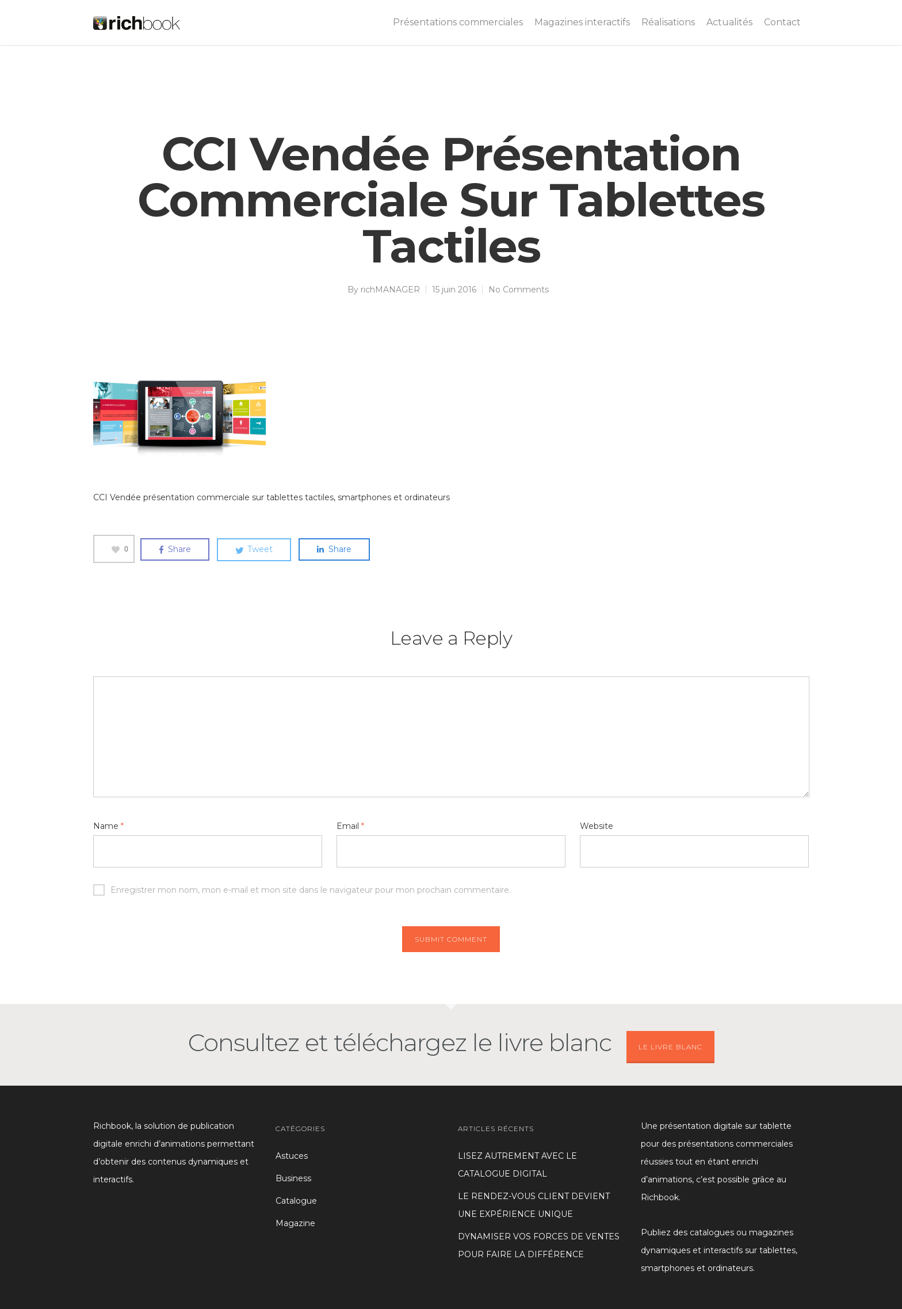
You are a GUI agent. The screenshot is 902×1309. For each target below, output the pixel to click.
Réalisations (668, 22)
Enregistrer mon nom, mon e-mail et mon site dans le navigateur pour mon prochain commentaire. (302, 890)
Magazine (295, 1223)
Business (293, 1178)
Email (350, 826)
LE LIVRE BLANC (670, 1046)
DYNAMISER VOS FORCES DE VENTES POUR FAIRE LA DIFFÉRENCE (539, 1245)
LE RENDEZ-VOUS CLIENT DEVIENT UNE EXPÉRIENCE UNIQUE (534, 1205)
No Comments (518, 289)
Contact (782, 22)
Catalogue (296, 1201)
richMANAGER (390, 289)
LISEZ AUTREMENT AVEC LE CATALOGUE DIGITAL (517, 1165)
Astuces (292, 1156)
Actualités (729, 22)
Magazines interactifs (582, 22)
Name (108, 826)
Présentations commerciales (458, 22)
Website (596, 826)
